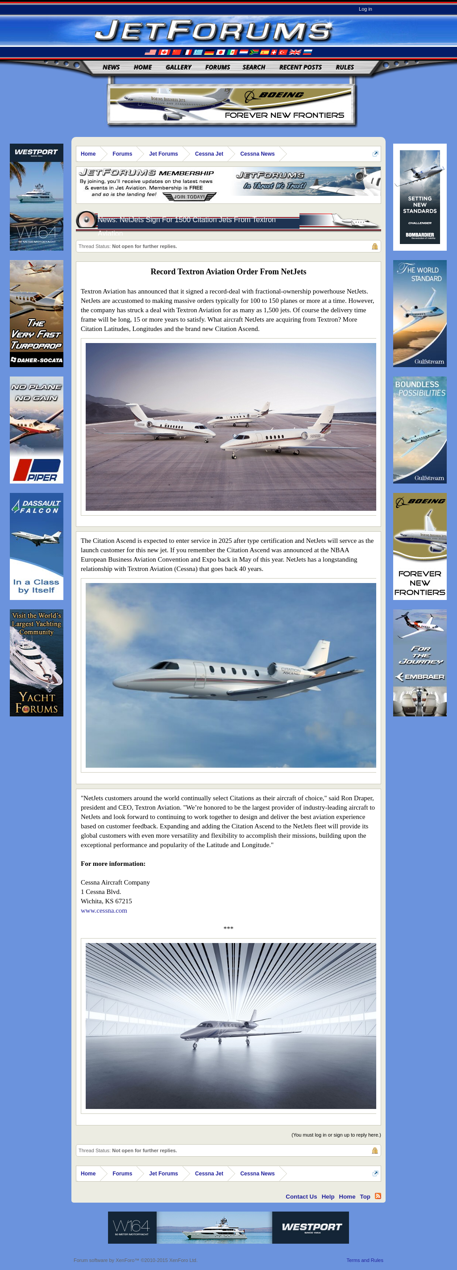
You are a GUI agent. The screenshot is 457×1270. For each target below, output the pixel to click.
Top (365, 1196)
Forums (217, 67)
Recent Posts (300, 67)
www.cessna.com (104, 910)
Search (254, 67)
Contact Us (301, 1196)
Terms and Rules (364, 1260)
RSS (378, 1196)
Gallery (178, 67)
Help (328, 1196)
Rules (345, 67)
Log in (365, 9)
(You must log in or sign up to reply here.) (336, 1135)
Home (143, 67)
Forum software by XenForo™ (136, 1260)
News (111, 67)
